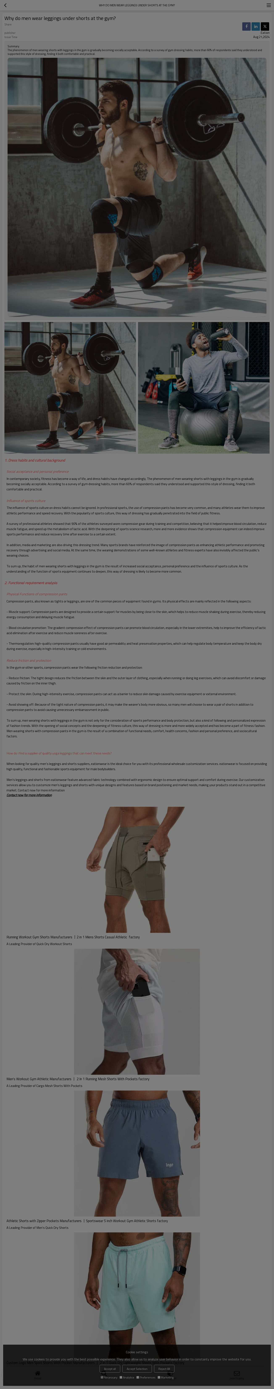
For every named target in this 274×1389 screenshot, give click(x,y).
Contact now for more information (29, 795)
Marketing (166, 1377)
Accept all (110, 1369)
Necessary (109, 1377)
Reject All (164, 1369)
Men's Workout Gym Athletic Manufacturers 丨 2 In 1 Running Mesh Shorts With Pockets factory (78, 1079)
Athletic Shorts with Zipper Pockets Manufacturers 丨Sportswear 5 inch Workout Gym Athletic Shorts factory (87, 1221)
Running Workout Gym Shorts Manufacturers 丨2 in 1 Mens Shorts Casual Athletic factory (73, 937)
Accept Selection (137, 1369)
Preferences (145, 1377)
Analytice (127, 1377)
